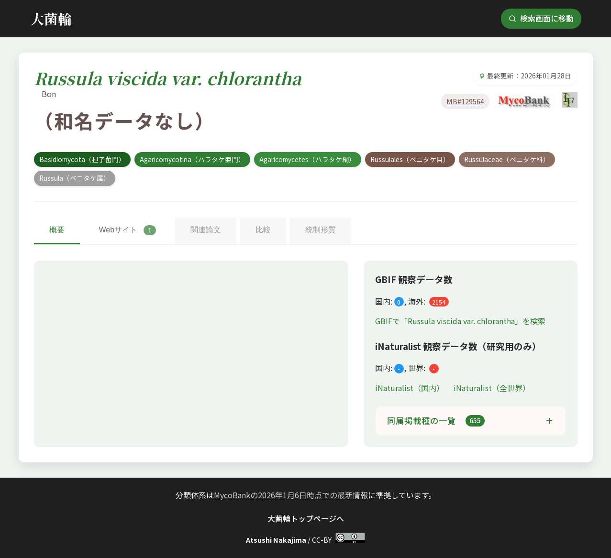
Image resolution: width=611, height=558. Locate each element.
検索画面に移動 (541, 18)
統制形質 (320, 230)
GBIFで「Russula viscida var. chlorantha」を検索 (460, 321)
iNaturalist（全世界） (492, 388)
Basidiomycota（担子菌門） (82, 159)
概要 (57, 230)
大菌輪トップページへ (305, 518)
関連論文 (205, 230)
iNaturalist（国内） (410, 388)
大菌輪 (51, 18)
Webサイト (127, 230)
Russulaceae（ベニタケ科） (507, 159)
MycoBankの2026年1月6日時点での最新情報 (291, 495)
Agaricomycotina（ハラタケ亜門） (192, 159)
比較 (263, 230)
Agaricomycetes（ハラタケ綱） (307, 159)
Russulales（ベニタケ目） (410, 159)
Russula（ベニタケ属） (74, 178)
